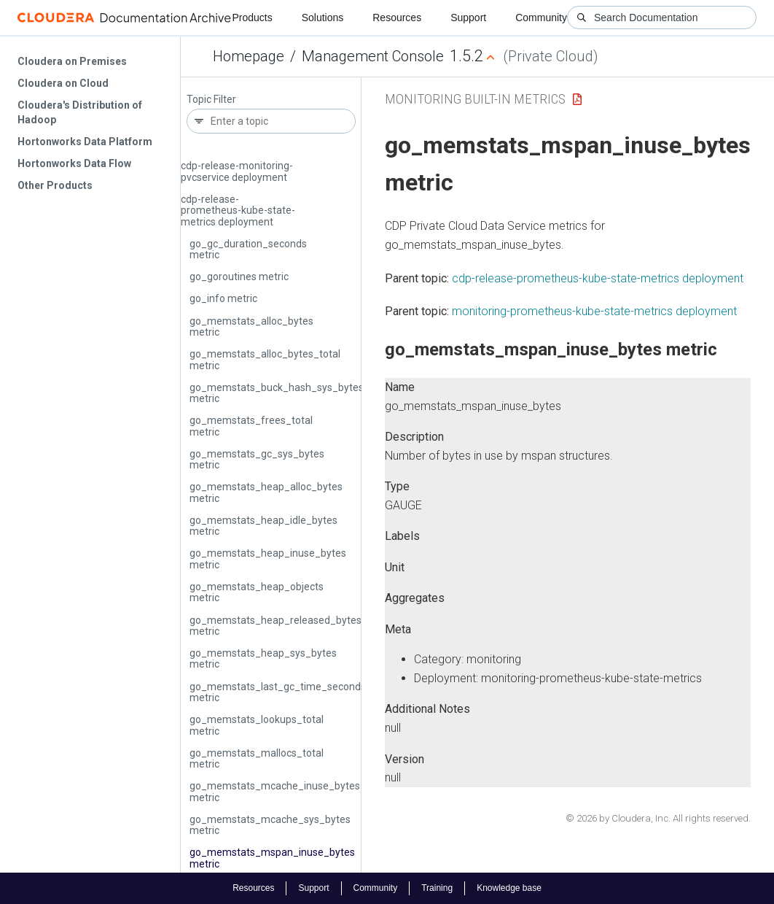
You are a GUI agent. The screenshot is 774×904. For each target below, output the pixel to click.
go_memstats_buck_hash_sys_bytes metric (276, 393)
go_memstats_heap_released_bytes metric (275, 625)
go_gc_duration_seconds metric (248, 249)
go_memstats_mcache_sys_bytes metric (270, 825)
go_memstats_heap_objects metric (256, 592)
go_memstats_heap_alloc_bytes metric (266, 492)
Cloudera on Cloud (63, 83)
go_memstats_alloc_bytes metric (251, 326)
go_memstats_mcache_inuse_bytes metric (274, 791)
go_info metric (223, 298)
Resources (396, 17)
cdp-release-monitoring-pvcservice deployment (237, 171)
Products (252, 17)
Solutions (323, 17)
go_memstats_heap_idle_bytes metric (263, 525)
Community (541, 17)
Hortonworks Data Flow (74, 163)
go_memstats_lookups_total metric (256, 725)
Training (437, 888)
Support (468, 17)
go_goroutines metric (239, 276)
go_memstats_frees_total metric (251, 425)
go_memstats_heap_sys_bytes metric (263, 658)
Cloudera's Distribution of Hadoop (79, 112)
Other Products (55, 185)
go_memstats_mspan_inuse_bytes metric (272, 857)
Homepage (248, 56)
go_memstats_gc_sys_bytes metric (256, 459)
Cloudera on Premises (72, 61)
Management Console (373, 56)
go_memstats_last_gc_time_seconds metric (277, 692)
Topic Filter (211, 99)
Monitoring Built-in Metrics (475, 98)
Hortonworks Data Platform (84, 141)
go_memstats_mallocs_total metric (256, 758)
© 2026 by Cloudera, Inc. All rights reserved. (658, 818)
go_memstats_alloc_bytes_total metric (264, 359)
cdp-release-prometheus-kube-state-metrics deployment (238, 210)
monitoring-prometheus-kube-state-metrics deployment (594, 311)
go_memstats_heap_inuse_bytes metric (267, 558)
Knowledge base (509, 888)
